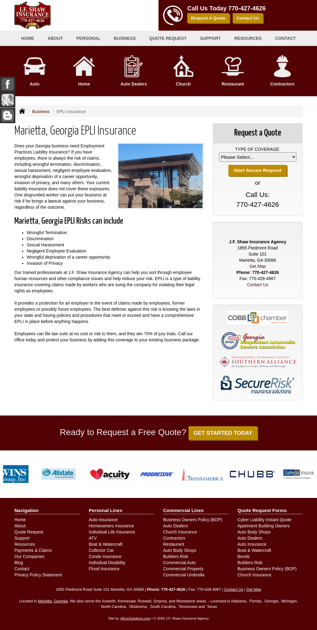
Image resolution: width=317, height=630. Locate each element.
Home (27, 38)
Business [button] (125, 38)
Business (41, 111)
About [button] (55, 38)
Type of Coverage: (257, 149)
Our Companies (29, 556)
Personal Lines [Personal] (106, 510)
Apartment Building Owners (264, 525)
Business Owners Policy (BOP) (192, 519)
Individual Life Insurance (112, 531)
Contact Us (247, 18)
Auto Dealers (175, 525)
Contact (285, 38)
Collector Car (101, 550)
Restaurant (173, 544)
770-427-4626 (247, 8)
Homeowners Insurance (111, 525)
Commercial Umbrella (183, 574)
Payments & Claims (33, 550)
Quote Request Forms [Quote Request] (262, 510)
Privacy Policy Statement (38, 574)
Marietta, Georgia (53, 601)
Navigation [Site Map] (26, 510)
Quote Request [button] (167, 38)
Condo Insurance (105, 556)
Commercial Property (183, 568)
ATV (93, 538)
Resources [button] (248, 38)
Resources (24, 544)
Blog (18, 562)
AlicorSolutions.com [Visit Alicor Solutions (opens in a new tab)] (135, 618)
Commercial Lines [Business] (183, 510)
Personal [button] (88, 38)
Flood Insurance (104, 568)
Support (21, 538)
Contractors (174, 538)
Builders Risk (175, 556)
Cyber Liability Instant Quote (265, 519)
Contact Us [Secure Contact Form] (257, 284)
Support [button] (210, 38)
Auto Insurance (103, 519)
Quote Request (28, 531)
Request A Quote (208, 18)
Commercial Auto (179, 562)
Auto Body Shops (179, 550)
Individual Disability (107, 562)
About (20, 525)
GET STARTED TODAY (222, 433)
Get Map (257, 266)
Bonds (244, 556)
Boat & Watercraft (106, 544)
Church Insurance (180, 531)
